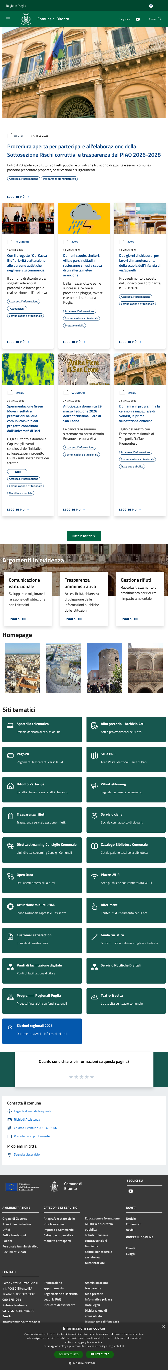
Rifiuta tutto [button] (99, 1354)
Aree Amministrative (16, 1224)
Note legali (92, 1304)
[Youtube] (136, 19)
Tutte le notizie (84, 535)
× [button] (163, 1326)
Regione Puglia (16, 5)
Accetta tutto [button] (69, 1354)
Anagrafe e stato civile (59, 1218)
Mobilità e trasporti (57, 1240)
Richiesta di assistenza (59, 1304)
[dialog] (84, 1346)
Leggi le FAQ (52, 1299)
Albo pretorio (94, 1293)
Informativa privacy (98, 1299)
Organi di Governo (15, 1218)
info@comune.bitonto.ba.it (21, 1321)
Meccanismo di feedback (102, 1321)
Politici (7, 1240)
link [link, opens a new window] (122, 1346)
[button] (84, 1363)
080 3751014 (11, 1299)
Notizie (15, 393)
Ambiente (91, 1246)
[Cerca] (159, 19)
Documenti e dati (14, 1251)
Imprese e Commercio (59, 1229)
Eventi (130, 1248)
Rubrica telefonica (15, 1305)
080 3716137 (25, 1294)
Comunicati (18, 242)
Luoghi (131, 1253)
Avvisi (18, 135)
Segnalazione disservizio (61, 1293)
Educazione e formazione (102, 1218)
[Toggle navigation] (8, 18)
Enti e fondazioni (14, 1235)
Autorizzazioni (95, 1262)
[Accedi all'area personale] (150, 5)
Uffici (6, 1229)
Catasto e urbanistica (58, 1235)
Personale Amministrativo (20, 1246)
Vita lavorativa (54, 1224)
